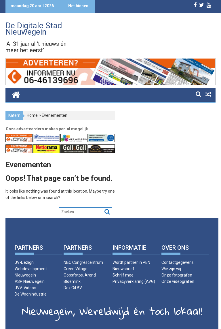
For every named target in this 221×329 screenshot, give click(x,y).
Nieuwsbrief (123, 268)
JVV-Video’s (25, 287)
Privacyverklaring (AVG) (134, 281)
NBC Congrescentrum (83, 262)
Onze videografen (177, 281)
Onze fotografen (176, 275)
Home (32, 115)
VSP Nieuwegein (30, 281)
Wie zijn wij (171, 268)
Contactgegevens (177, 262)
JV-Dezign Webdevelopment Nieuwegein (31, 268)
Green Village (75, 268)
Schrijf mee (123, 275)
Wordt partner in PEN (131, 262)
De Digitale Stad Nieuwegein (33, 29)
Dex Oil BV (73, 287)
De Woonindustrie (31, 294)
